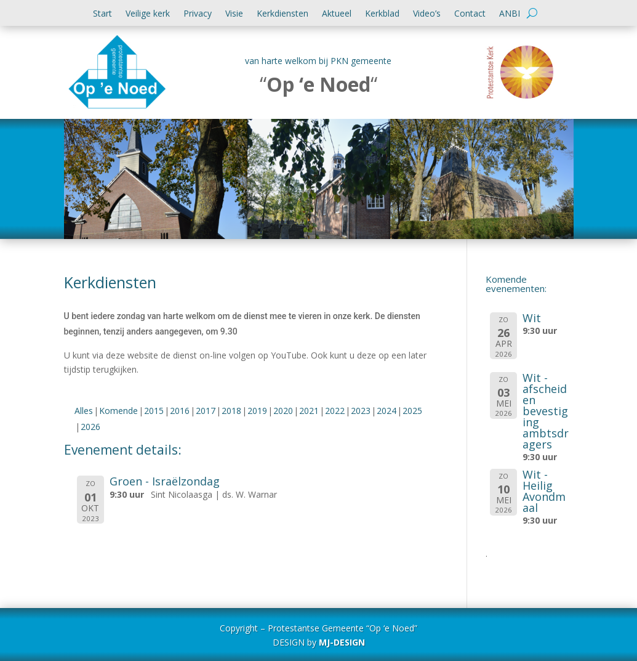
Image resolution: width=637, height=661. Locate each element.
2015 (154, 410)
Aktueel (336, 14)
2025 (412, 410)
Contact (470, 14)
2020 (283, 410)
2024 (386, 410)
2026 (90, 426)
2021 (309, 410)
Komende (118, 410)
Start (102, 14)
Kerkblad (382, 14)
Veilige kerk (148, 14)
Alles (83, 410)
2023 (361, 410)
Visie (234, 14)
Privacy (197, 14)
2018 (231, 410)
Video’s (427, 14)
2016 (180, 410)
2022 (335, 410)
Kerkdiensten (282, 14)
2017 (205, 410)
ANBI (509, 14)
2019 (257, 410)
